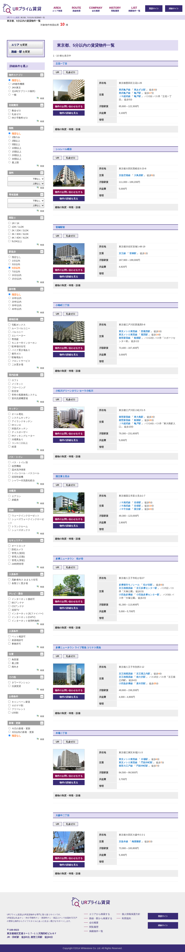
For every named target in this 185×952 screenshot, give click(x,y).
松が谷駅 (148, 584)
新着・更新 (14, 723)
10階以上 (14, 148)
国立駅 (137, 509)
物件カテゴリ (16, 75)
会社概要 (95, 9)
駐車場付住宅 (17, 346)
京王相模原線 (126, 588)
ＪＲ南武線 (125, 502)
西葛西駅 (145, 331)
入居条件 (13, 574)
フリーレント (17, 709)
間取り (12, 217)
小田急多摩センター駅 (148, 594)
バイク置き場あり (19, 350)
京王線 (122, 253)
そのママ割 (15, 705)
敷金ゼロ (14, 110)
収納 (11, 510)
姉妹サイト (174, 8)
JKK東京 (14, 87)
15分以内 (14, 278)
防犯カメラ (15, 549)
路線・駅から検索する (100, 918)
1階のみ (14, 137)
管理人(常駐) (16, 560)
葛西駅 (144, 334)
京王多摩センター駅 (147, 588)
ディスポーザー (18, 432)
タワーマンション (19, 682)
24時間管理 (16, 564)
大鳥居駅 (138, 175)
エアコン (14, 496)
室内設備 (13, 375)
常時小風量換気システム (22, 394)
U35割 (13, 712)
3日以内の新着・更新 (21, 732)
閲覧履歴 (115, 9)
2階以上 (14, 140)
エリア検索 (57, 9)
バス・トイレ (16, 457)
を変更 (19, 44)
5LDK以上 (15, 241)
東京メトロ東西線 (128, 331)
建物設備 (13, 319)
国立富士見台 (62, 476)
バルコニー (15, 332)
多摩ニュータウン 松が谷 (69, 558)
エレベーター (17, 335)
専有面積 (13, 194)
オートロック (17, 545)
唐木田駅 (141, 683)
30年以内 (14, 305)
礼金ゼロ (14, 114)
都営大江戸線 (126, 765)
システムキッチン (19, 417)
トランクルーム (18, 526)
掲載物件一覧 (134, 9)
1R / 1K (13, 223)
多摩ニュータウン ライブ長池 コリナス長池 (78, 647)
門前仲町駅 (146, 762)
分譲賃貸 (14, 686)
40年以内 (14, 309)
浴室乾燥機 (15, 477)
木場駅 (144, 759)
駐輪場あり (15, 357)
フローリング (17, 387)
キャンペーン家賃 (19, 702)
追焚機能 (14, 466)
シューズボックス (19, 530)
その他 (12, 677)
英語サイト (154, 8)
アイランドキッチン (20, 421)
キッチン (13, 408)
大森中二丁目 (62, 815)
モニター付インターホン (22, 342)
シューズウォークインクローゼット (26, 521)
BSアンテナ (16, 602)
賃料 (11, 172)
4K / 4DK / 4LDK (18, 237)
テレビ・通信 (16, 593)
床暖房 (13, 500)
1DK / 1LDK (16, 227)
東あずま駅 (139, 89)
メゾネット (15, 384)
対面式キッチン (18, 428)
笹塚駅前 (60, 227)
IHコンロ (14, 425)
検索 (42, 98)
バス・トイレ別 (18, 462)
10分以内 (14, 275)
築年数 (12, 289)
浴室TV (13, 610)
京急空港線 (125, 175)
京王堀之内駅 (143, 673)
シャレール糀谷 (64, 149)
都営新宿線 (125, 338)
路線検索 (76, 9)
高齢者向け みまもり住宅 (23, 579)
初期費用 (13, 105)
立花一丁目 (61, 63)
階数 (11, 128)
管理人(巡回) (16, 553)
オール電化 (15, 414)
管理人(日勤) (16, 556)
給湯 (12, 446)
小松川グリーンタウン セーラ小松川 (74, 390)
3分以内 (14, 264)
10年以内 (14, 298)
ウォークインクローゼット (23, 515)
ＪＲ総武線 (125, 96)
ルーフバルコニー (19, 328)
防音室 (13, 391)
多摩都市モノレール (129, 584)
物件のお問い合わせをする (69, 106)
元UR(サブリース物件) (21, 91)
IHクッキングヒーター (21, 435)
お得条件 (13, 696)
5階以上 (14, 144)
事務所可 (14, 643)
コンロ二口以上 (18, 443)
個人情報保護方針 (131, 914)
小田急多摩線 (126, 594)
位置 (11, 654)
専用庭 (13, 339)
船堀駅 (137, 338)
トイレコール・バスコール (23, 473)
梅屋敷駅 (136, 841)
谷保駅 (137, 502)
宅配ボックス (17, 324)
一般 (12, 94)
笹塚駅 (133, 253)
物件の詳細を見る (69, 113)
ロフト (13, 380)
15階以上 (14, 151)
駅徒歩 (12, 251)
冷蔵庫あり (15, 439)
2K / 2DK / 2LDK (18, 230)
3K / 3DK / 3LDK (18, 234)
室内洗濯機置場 (18, 398)
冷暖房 (12, 490)
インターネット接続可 (21, 599)
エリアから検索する (99, 914)
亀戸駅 (137, 93)
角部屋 (13, 659)
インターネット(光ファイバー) (25, 613)
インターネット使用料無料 (23, 620)
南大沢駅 (141, 677)
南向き (13, 666)
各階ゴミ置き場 (18, 583)
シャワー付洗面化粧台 (21, 480)
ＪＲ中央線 (125, 509)
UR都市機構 (16, 84)
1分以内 (14, 260)
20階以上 (14, 155)
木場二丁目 (61, 733)
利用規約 (126, 918)
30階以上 (14, 159)
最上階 (13, 162)
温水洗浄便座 (17, 469)
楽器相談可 (15, 640)
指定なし (14, 80)
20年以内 (14, 301)
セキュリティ (16, 540)
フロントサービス (19, 361)
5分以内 (14, 268)
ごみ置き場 (15, 364)
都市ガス (14, 353)
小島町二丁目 (62, 305)
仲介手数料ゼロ (18, 117)
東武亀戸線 (125, 89)
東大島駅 (138, 417)
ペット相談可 (17, 636)
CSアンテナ (16, 606)
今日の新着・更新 (19, 728)
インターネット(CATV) (21, 617)
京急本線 (124, 841)
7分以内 (14, 271)
